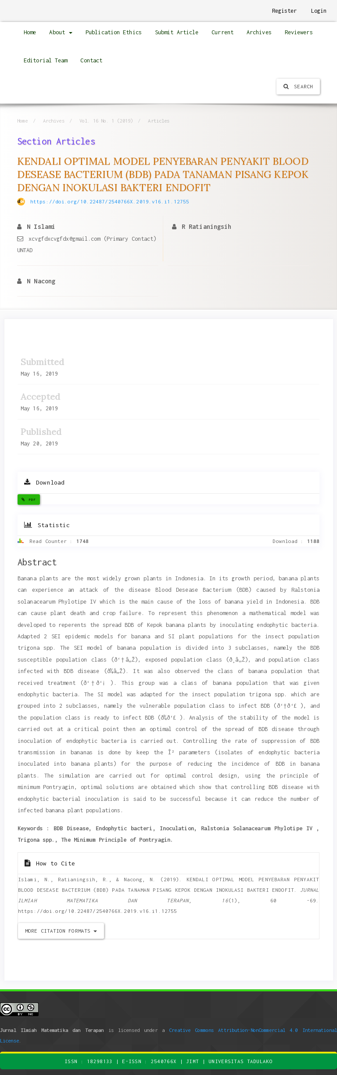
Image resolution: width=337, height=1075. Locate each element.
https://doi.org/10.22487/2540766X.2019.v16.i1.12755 (109, 201)
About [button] (60, 32)
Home (30, 32)
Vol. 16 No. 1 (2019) (106, 120)
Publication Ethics (114, 32)
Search (298, 86)
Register (284, 10)
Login (319, 10)
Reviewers (299, 32)
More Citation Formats (61, 931)
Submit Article (176, 32)
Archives (259, 32)
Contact (91, 60)
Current (222, 32)
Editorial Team (45, 60)
